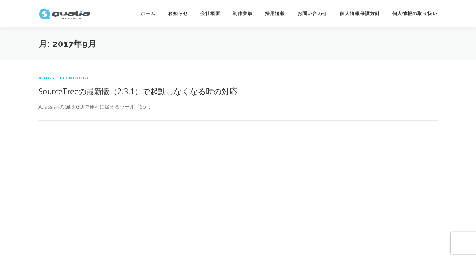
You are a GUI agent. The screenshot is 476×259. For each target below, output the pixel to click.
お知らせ (178, 13)
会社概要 (210, 13)
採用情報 (275, 13)
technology (72, 78)
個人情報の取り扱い (415, 13)
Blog (44, 78)
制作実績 (243, 13)
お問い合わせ (312, 13)
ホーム (148, 13)
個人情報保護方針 (360, 13)
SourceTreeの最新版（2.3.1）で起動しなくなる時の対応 (137, 91)
